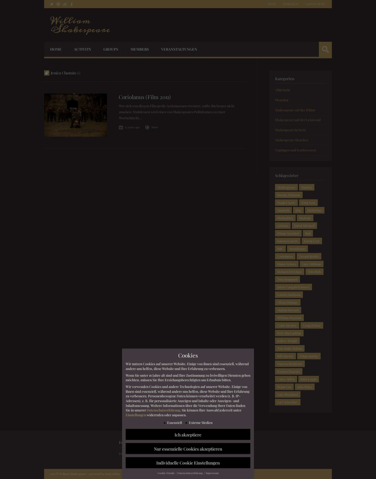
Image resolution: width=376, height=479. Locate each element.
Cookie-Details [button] (166, 475)
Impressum (212, 475)
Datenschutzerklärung (163, 411)
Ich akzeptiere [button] (188, 436)
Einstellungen (136, 416)
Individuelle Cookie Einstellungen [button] (188, 464)
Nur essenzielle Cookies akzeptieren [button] (188, 450)
